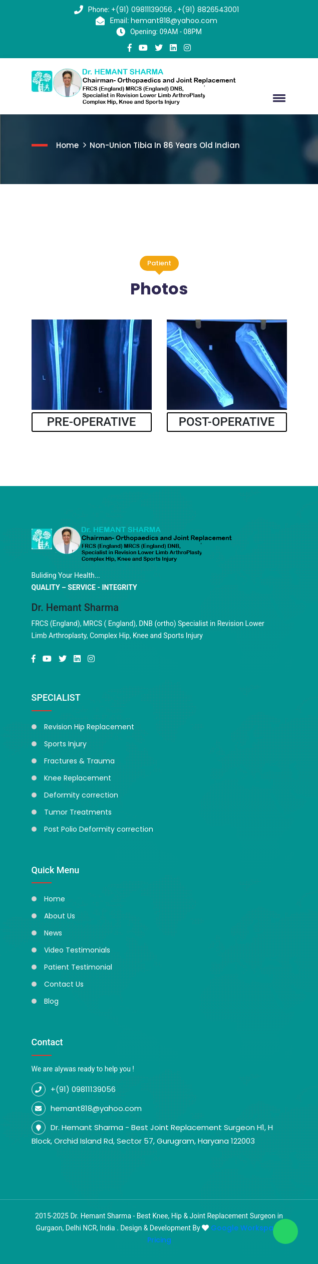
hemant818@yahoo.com (174, 21)
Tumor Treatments (78, 812)
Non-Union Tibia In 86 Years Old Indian (165, 145)
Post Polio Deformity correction (98, 829)
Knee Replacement (77, 778)
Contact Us (64, 984)
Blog (51, 1001)
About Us (59, 916)
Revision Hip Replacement (89, 727)
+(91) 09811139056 (142, 10)
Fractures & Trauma (79, 761)
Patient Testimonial (78, 967)
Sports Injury (65, 744)
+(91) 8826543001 (208, 10)
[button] (277, 97)
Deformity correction (81, 795)
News (53, 933)
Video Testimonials (77, 950)
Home (67, 145)
